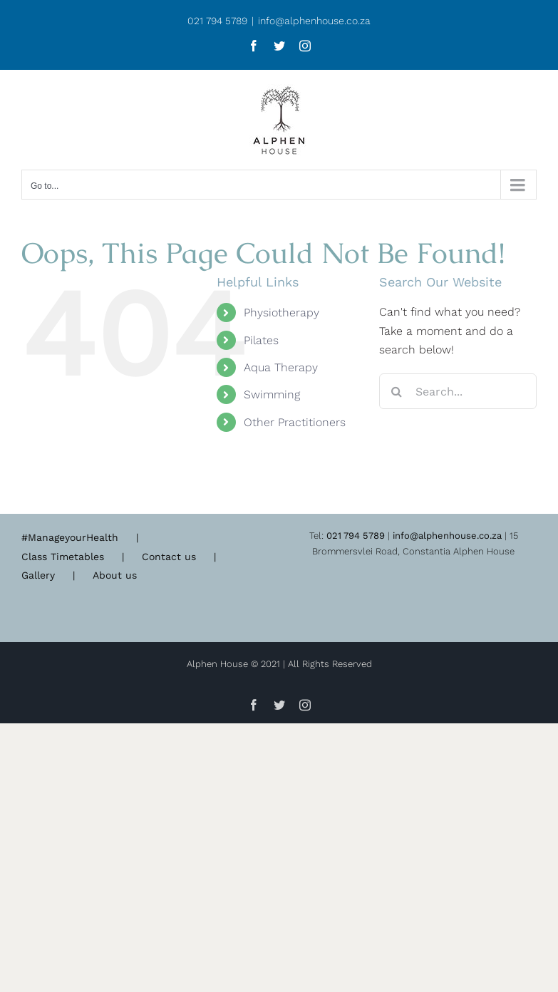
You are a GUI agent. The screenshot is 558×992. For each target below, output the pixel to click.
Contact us (169, 556)
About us (115, 575)
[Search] (397, 391)
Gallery (38, 575)
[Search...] (458, 391)
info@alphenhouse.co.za (314, 20)
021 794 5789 (355, 535)
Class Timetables (62, 556)
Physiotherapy (281, 312)
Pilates (261, 340)
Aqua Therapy (281, 367)
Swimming (272, 394)
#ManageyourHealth (69, 537)
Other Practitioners (295, 422)
